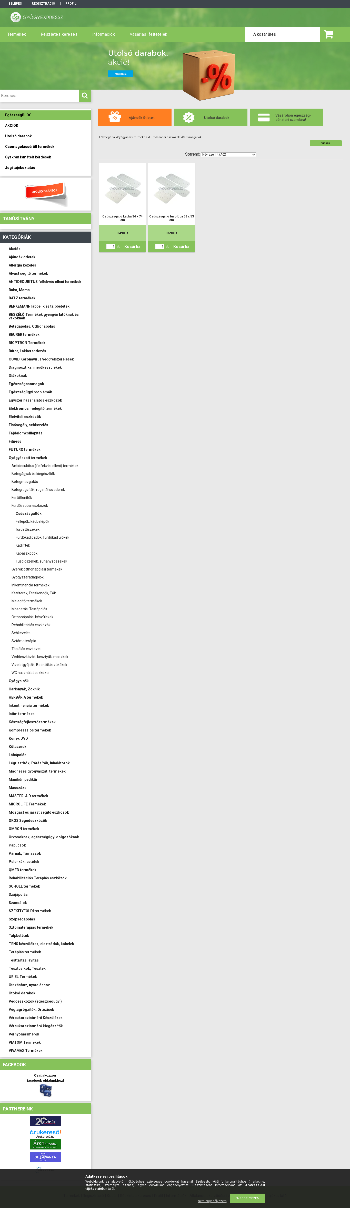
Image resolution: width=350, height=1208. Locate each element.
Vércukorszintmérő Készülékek (36, 1018)
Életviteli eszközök (25, 417)
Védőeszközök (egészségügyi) (35, 1001)
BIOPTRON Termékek (27, 343)
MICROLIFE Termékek (27, 804)
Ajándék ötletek (22, 257)
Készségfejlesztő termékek (32, 722)
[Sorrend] (228, 154)
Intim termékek (22, 714)
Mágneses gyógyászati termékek (37, 771)
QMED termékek (22, 870)
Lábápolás (17, 755)
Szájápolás (18, 894)
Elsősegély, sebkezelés (28, 425)
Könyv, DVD (18, 738)
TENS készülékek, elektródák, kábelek (41, 944)
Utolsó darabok (22, 993)
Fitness (15, 441)
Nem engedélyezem (212, 1201)
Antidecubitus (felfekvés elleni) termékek (45, 466)
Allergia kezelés (22, 265)
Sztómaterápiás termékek (31, 927)
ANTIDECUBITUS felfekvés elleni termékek (45, 282)
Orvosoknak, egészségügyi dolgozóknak (44, 837)
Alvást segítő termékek (28, 273)
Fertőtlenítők (22, 498)
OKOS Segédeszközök (28, 821)
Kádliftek (23, 545)
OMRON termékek (24, 829)
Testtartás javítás (24, 960)
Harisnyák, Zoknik (24, 689)
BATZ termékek (22, 298)
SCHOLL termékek (24, 886)
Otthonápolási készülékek (32, 617)
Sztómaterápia (24, 641)
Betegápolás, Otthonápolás (32, 326)
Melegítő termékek (27, 601)
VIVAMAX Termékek (26, 1051)
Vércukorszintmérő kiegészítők (36, 1026)
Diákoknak (18, 376)
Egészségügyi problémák (30, 392)
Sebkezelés (21, 633)
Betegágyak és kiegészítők (33, 474)
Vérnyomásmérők (24, 1034)
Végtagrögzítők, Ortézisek (31, 1009)
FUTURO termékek (25, 450)
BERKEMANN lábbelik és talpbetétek (39, 306)
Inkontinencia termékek (30, 585)
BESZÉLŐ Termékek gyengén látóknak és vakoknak (44, 316)
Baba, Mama (19, 290)
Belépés (15, 3)
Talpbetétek (19, 936)
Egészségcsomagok (26, 384)
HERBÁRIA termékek (26, 697)
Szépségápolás (22, 919)
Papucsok (17, 845)
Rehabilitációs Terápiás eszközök (38, 878)
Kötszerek (17, 747)
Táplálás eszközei (26, 649)
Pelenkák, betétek (24, 862)
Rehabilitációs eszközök (31, 625)
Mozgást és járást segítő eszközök (39, 812)
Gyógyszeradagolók (28, 577)
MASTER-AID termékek (28, 796)
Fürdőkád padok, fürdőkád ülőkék (42, 537)
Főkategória (107, 137)
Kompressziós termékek (30, 730)
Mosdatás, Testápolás (29, 609)
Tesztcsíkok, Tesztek (27, 968)
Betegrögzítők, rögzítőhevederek (38, 490)
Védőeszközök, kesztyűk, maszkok (40, 657)
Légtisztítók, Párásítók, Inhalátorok (39, 763)
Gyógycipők (19, 681)
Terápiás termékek (25, 952)
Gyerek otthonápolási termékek (37, 569)
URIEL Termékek (23, 977)
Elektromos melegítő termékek (35, 408)
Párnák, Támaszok (25, 853)
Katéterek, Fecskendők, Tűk (34, 593)
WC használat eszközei (30, 673)
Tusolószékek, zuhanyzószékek (41, 561)
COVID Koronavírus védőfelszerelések (41, 359)
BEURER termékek (24, 334)
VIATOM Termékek (25, 1042)
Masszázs (17, 788)
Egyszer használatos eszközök (35, 400)
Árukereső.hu (45, 1136)
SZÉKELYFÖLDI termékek (30, 911)
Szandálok (18, 903)
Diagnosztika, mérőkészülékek (35, 367)
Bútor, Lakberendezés (27, 351)
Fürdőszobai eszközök (30, 505)
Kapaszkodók (26, 553)
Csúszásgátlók (29, 513)
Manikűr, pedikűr (23, 779)
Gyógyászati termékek (28, 458)
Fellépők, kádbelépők (32, 521)
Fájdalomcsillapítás (26, 433)
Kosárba (132, 246)
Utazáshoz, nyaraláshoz (29, 985)
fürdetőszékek (27, 529)
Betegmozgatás (25, 482)
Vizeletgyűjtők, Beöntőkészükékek (39, 665)
